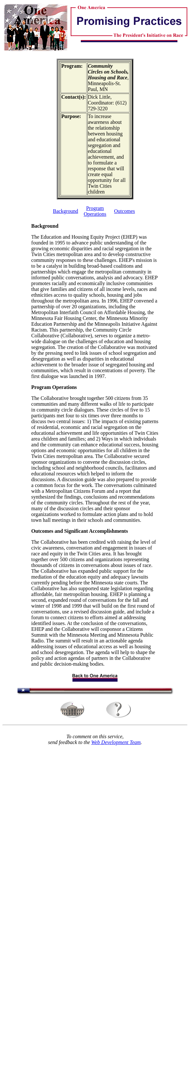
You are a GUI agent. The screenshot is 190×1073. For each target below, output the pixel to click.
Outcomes (124, 211)
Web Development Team (115, 742)
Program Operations (95, 211)
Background (65, 211)
